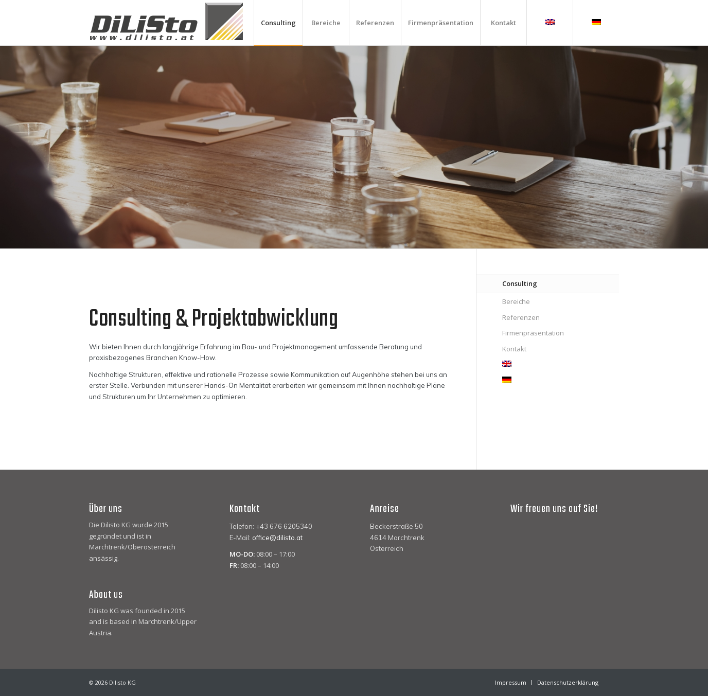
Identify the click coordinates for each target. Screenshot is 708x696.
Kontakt (514, 348)
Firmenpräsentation (533, 332)
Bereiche (516, 301)
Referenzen (521, 317)
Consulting (519, 283)
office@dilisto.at (277, 537)
